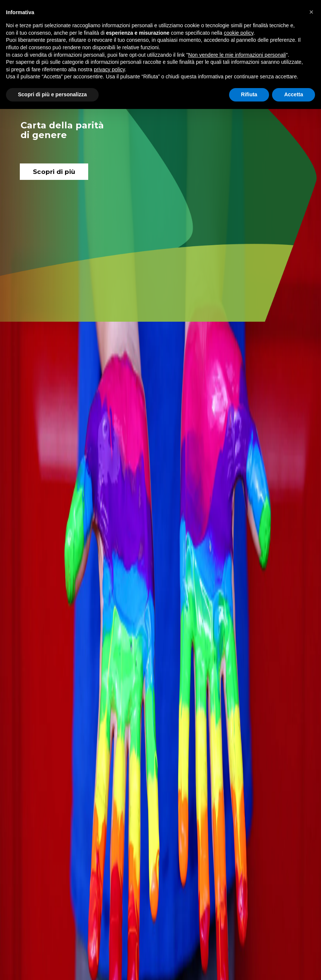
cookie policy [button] (238, 33)
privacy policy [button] (109, 69)
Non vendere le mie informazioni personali (236, 55)
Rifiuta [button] (249, 94)
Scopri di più (54, 171)
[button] (311, 12)
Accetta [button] (293, 94)
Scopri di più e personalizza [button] (52, 94)
